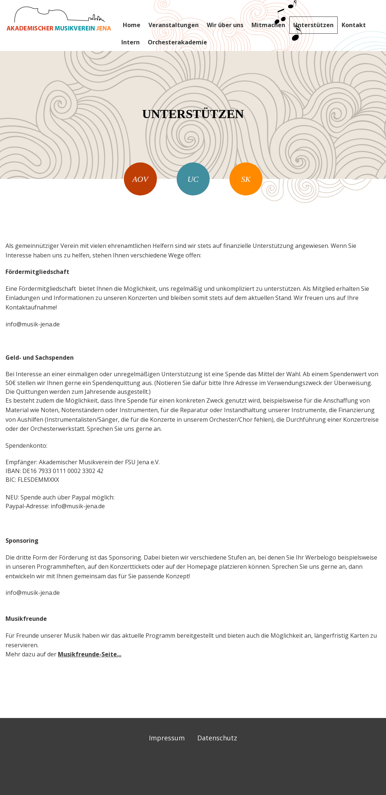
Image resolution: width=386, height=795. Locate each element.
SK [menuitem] (246, 179)
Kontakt (354, 25)
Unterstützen (313, 25)
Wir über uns (225, 25)
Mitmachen (268, 25)
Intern (130, 42)
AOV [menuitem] (140, 179)
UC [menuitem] (193, 179)
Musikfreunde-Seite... (89, 654)
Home (131, 25)
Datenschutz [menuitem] (217, 737)
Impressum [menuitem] (167, 737)
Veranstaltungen (173, 25)
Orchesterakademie (177, 42)
